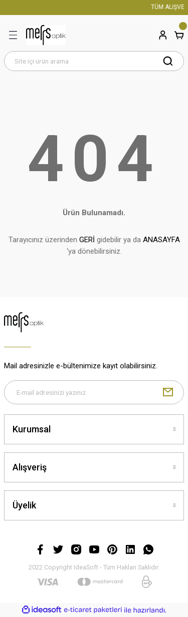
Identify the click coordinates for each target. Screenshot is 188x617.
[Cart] (179, 35)
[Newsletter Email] (94, 392)
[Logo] (46, 35)
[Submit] (168, 392)
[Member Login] (163, 35)
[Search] (94, 61)
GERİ (87, 239)
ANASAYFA (161, 239)
